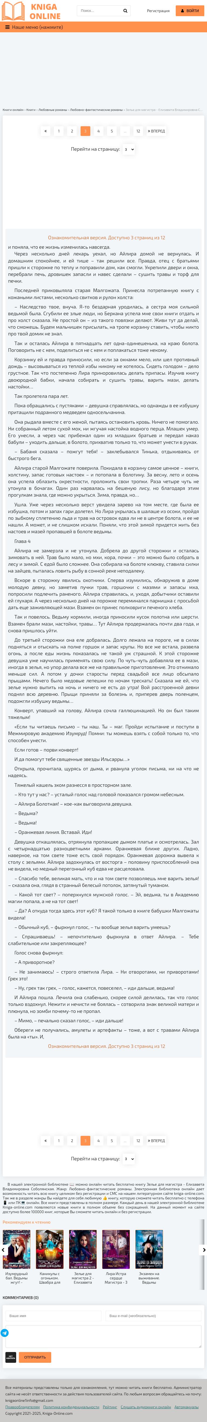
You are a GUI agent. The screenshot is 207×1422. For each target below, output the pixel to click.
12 (138, 131)
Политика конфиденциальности (71, 1407)
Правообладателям (22, 1407)
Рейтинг (110, 1407)
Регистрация (158, 10)
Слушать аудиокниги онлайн (146, 1407)
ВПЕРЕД (156, 131)
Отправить (35, 1357)
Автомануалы (187, 1407)
